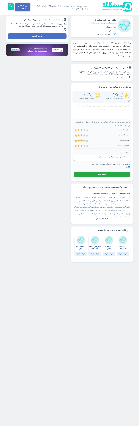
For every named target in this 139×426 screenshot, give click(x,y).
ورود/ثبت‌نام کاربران (22, 7)
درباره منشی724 (54, 6)
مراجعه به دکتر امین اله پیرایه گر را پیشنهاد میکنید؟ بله (111, 172)
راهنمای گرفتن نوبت (79, 8)
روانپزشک (111, 27)
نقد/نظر (127, 159)
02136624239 (124, 77)
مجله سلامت (69, 6)
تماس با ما (41, 6)
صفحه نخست (82, 6)
